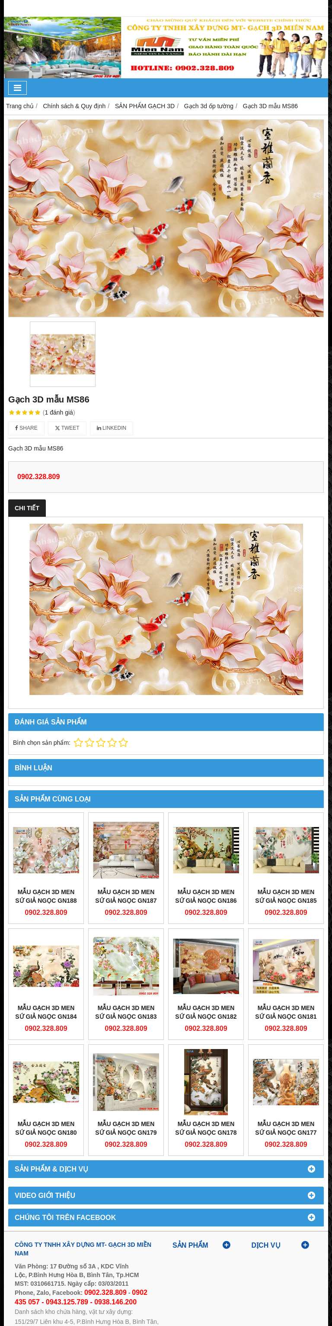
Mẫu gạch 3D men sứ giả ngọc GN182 (205, 1012)
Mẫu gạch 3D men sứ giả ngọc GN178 (205, 1128)
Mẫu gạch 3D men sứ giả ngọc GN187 (125, 896)
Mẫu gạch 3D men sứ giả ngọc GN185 (285, 896)
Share (26, 428)
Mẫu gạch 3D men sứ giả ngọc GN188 (46, 896)
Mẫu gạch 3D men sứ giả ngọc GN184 (46, 1012)
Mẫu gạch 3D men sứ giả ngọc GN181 (285, 1012)
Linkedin (112, 428)
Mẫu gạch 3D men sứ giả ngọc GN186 (205, 896)
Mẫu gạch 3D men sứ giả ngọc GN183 (125, 1012)
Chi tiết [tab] (27, 508)
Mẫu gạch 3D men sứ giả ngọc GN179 (125, 1128)
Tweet (67, 428)
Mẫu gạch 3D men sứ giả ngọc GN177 (285, 1128)
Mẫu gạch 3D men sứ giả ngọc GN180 (46, 1128)
